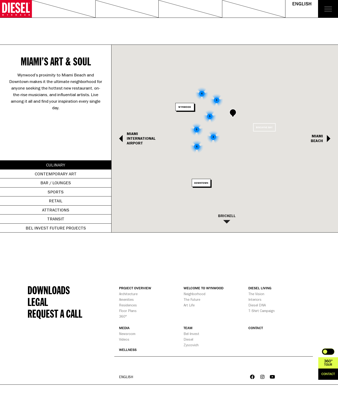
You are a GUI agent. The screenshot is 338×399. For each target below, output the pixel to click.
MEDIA (124, 328)
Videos (124, 339)
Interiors (254, 299)
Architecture (128, 294)
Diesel (188, 339)
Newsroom (127, 333)
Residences (128, 305)
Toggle (328, 351)
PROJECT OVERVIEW (135, 288)
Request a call (54, 313)
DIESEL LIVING (259, 288)
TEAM (188, 328)
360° (123, 316)
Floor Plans (128, 311)
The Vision (256, 294)
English (301, 4)
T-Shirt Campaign (261, 311)
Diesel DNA (257, 305)
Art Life (189, 305)
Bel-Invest (191, 333)
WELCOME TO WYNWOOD (203, 288)
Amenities (126, 299)
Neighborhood (194, 294)
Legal (37, 302)
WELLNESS (128, 350)
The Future (192, 299)
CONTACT (255, 328)
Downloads (48, 290)
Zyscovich (191, 345)
